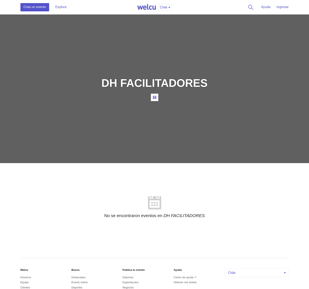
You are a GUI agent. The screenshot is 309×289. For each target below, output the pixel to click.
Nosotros (25, 277)
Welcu (146, 7)
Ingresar (283, 7)
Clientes (25, 287)
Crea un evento (35, 7)
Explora (60, 7)
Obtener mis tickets (185, 282)
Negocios (128, 287)
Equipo (24, 282)
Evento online (79, 282)
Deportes (76, 287)
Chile (257, 273)
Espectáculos (131, 282)
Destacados (78, 277)
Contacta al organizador (154, 97)
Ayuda (265, 7)
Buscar (250, 7)
